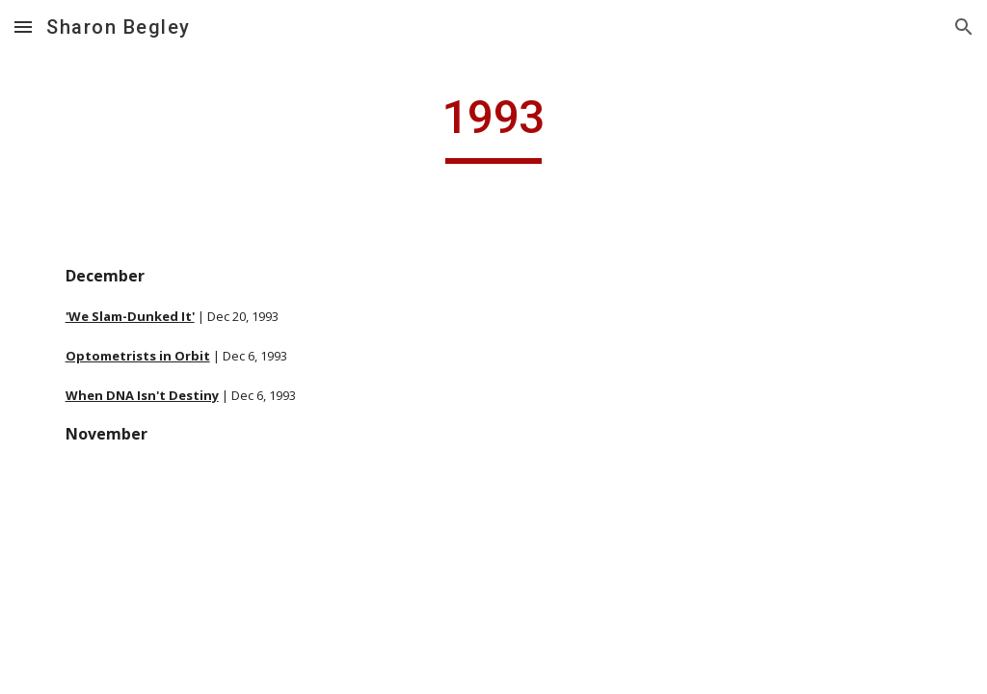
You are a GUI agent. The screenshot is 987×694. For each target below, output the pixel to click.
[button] (23, 26)
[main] (493, 126)
